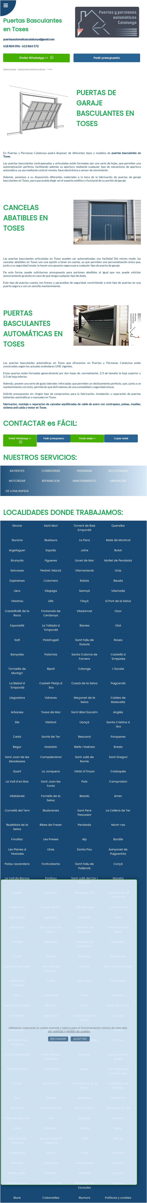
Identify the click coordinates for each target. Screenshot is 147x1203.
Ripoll (51, 669)
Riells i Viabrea (84, 747)
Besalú (84, 796)
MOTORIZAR (17, 481)
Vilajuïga (51, 591)
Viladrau (17, 601)
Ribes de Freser (51, 825)
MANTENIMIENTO (84, 481)
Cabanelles (50, 1198)
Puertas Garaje (9, 69)
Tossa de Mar (51, 712)
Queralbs (118, 526)
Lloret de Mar (84, 560)
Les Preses (50, 839)
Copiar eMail (121, 438)
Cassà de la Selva (84, 683)
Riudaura (50, 540)
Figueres (51, 560)
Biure (17, 1198)
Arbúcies (17, 712)
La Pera (84, 540)
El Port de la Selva (118, 601)
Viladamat (84, 611)
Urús (118, 570)
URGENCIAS (118, 481)
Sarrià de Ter (50, 737)
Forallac (17, 839)
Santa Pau (84, 849)
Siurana (17, 540)
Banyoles (17, 654)
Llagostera (17, 698)
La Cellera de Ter (118, 810)
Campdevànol (50, 757)
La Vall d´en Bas (17, 782)
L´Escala (118, 669)
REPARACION (51, 481)
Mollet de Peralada (118, 560)
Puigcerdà (118, 683)
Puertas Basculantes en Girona (31, 69)
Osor (118, 611)
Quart (17, 771)
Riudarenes (51, 810)
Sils (17, 722)
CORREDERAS (50, 471)
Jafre (84, 550)
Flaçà (84, 601)
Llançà (84, 722)
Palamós (50, 654)
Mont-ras (118, 825)
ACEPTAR (80, 1038)
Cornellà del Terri (17, 810)
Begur (17, 747)
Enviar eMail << (87, 438)
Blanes (84, 625)
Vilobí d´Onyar (84, 771)
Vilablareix (17, 796)
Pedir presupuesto (106, 58)
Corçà (118, 864)
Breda (118, 747)
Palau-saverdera (17, 864)
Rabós (84, 581)
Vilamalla (118, 591)
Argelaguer (17, 550)
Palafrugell (51, 640)
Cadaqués (118, 771)
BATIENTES (17, 471)
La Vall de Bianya (17, 878)
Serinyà (84, 591)
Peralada (84, 825)
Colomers (51, 581)
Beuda (118, 581)
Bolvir (118, 550)
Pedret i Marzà (50, 570)
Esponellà (17, 625)
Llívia (50, 849)
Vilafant (50, 722)
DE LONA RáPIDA (17, 491)
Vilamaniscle (84, 570)
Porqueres (118, 737)
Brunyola (17, 560)
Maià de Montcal (118, 540)
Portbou (51, 878)
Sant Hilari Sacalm (84, 712)
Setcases (17, 570)
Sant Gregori (118, 757)
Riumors (84, 1198)
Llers (17, 591)
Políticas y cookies (118, 1198)
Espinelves (17, 581)
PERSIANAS (84, 471)
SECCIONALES (118, 471)
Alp (84, 839)
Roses (118, 640)
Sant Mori (51, 526)
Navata (118, 878)
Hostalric (50, 747)
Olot (118, 625)
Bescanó (84, 737)
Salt (17, 640)
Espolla (51, 550)
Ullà (50, 601)
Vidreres (51, 698)
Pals (84, 782)
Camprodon (118, 782)
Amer (118, 796)
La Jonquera (51, 771)
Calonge (84, 669)
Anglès (118, 712)
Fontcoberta (51, 864)
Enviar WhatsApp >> (37, 58)
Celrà (17, 737)
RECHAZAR (58, 1038)
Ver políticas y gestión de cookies (69, 1031)
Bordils (118, 839)
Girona (17, 526)
